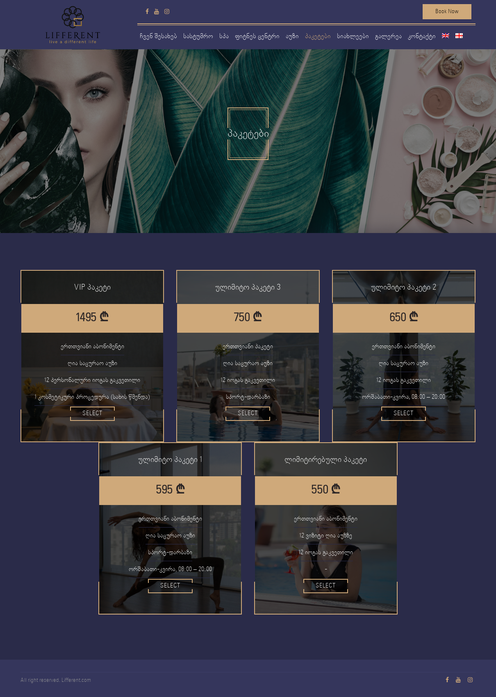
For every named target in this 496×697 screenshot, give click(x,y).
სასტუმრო (198, 36)
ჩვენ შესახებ (158, 36)
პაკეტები (318, 36)
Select (92, 413)
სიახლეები (353, 36)
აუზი (292, 36)
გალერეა (388, 36)
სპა (224, 36)
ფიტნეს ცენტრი (257, 36)
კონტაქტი (422, 36)
